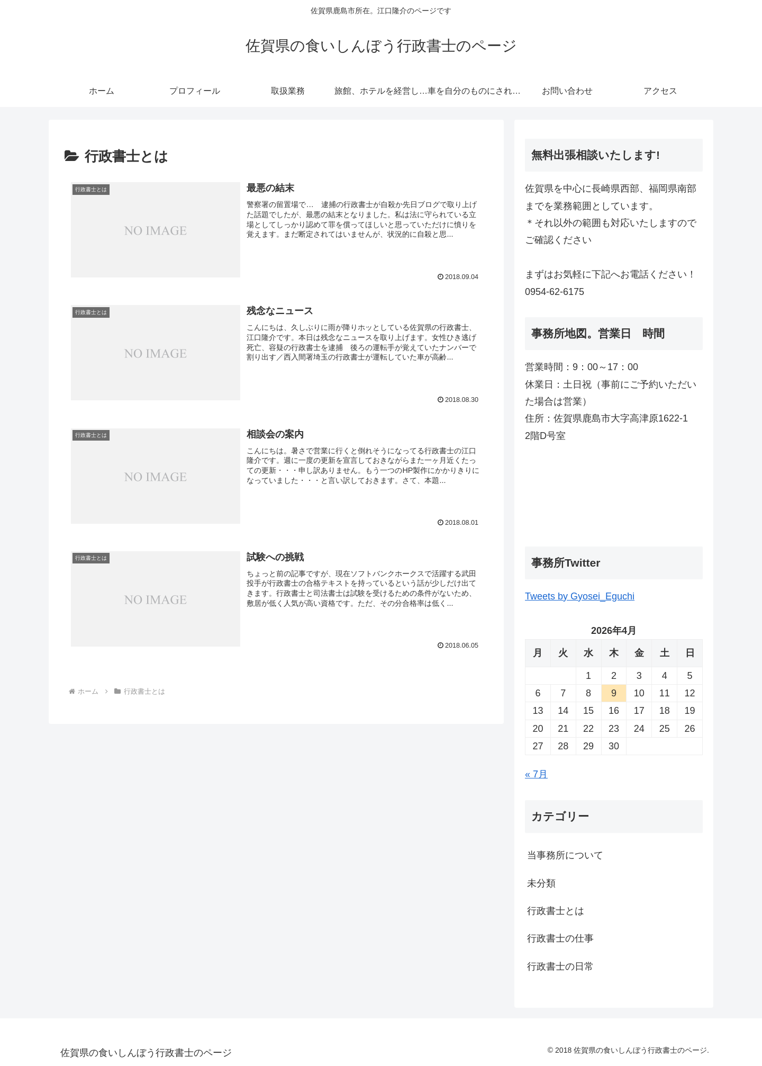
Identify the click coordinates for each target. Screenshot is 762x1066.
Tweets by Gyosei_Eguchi (579, 596)
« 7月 (536, 774)
